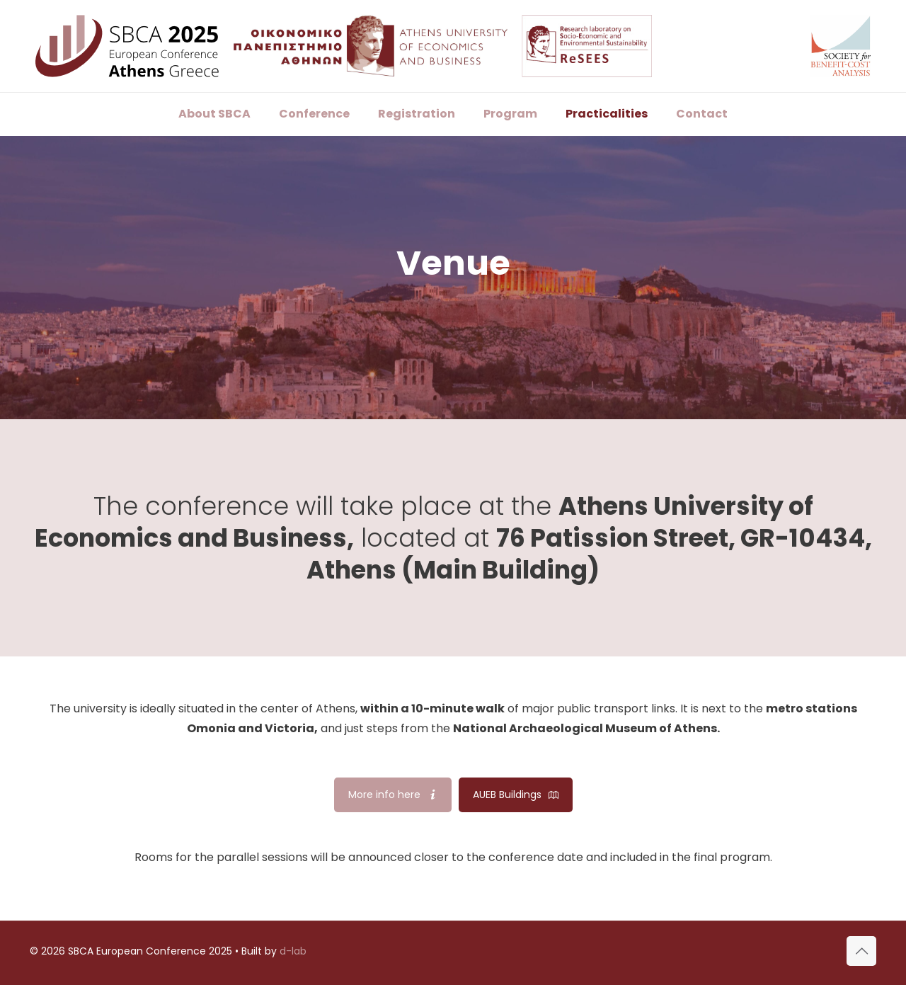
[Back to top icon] (861, 951)
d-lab (293, 951)
